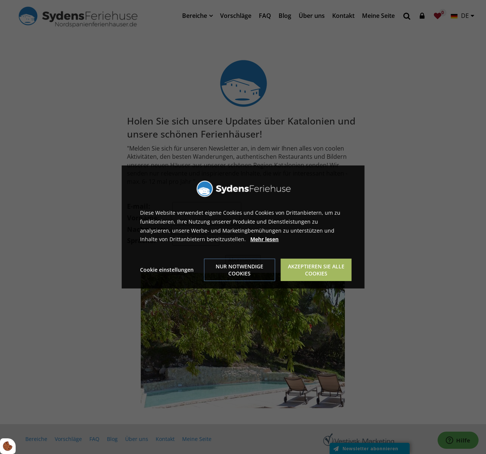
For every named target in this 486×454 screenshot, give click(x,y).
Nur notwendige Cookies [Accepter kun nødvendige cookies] (239, 270)
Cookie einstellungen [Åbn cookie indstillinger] (167, 269)
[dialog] (243, 227)
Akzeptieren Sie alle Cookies (316, 270)
